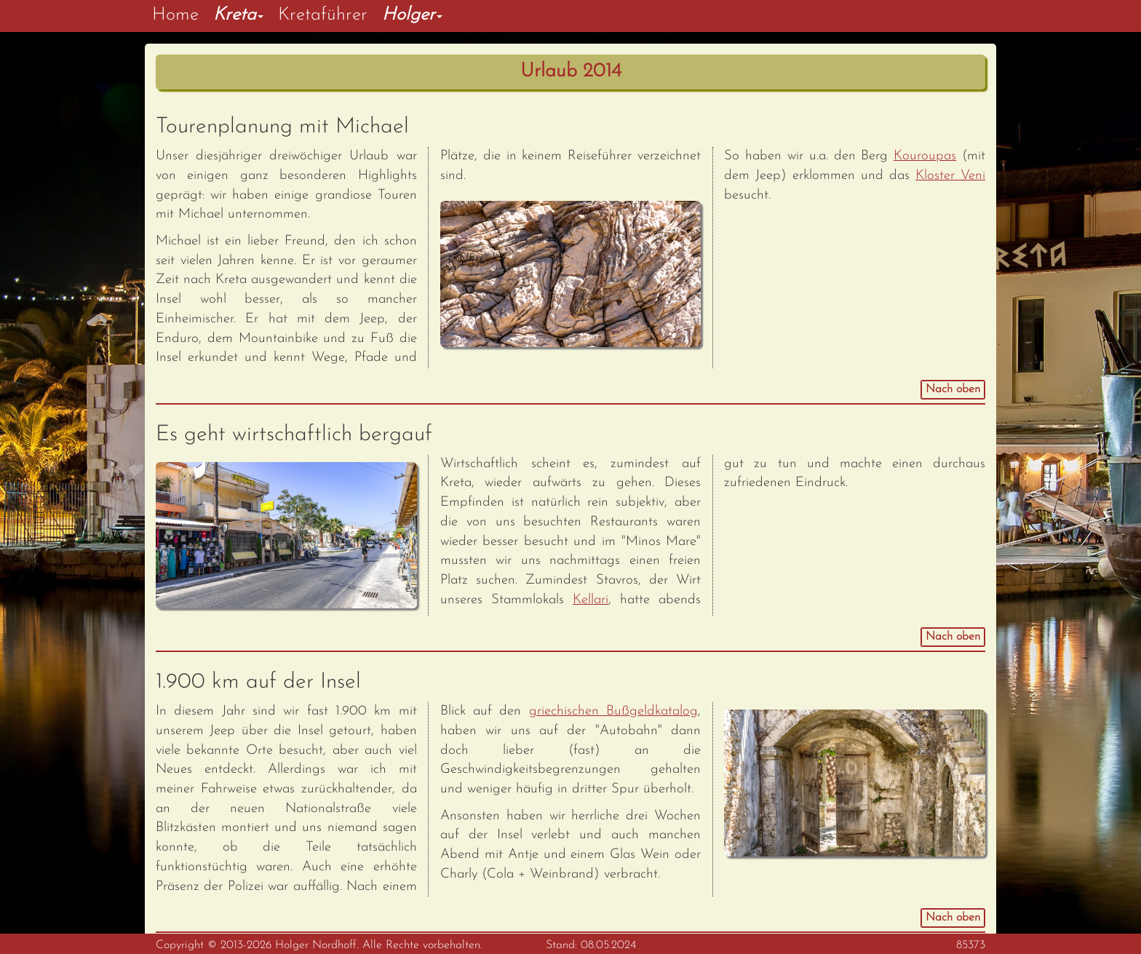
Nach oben (953, 389)
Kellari (590, 600)
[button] (238, 16)
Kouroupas (925, 156)
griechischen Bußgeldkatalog (613, 711)
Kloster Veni (950, 176)
